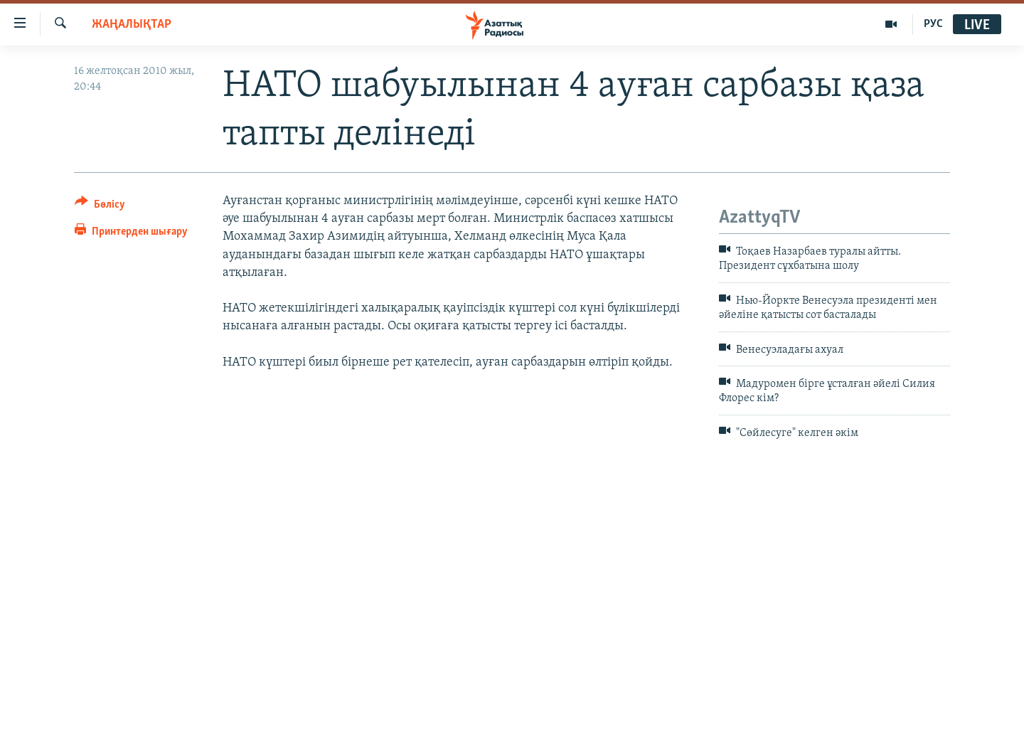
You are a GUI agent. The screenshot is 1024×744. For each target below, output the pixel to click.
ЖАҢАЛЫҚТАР (131, 24)
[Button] (100, 206)
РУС (933, 24)
